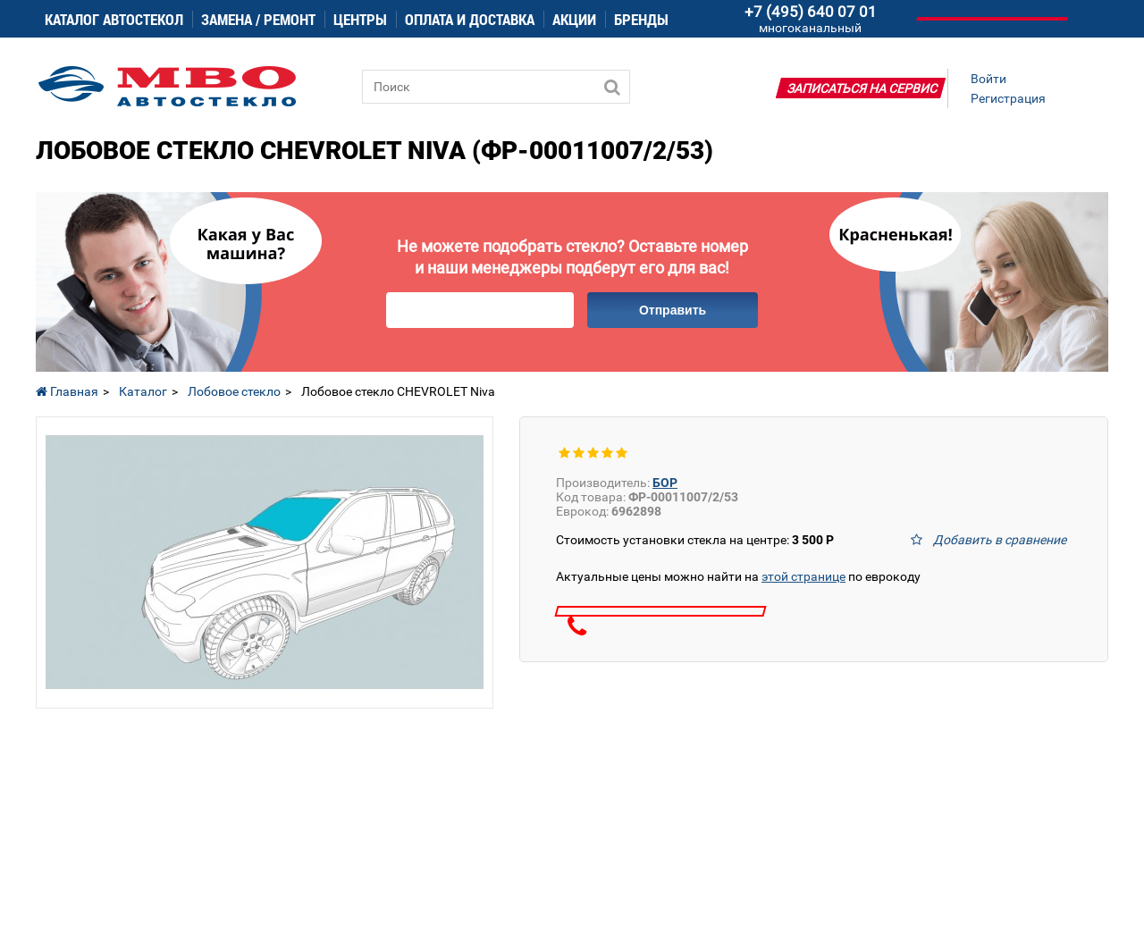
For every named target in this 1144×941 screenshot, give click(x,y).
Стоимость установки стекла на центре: (695, 540)
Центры (360, 19)
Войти (988, 78)
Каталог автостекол (114, 19)
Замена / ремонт (258, 19)
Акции (574, 19)
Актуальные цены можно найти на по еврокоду (738, 576)
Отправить (672, 310)
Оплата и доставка (469, 19)
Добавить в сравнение (999, 540)
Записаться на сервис (862, 88)
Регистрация (1008, 98)
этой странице (803, 576)
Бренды (641, 19)
